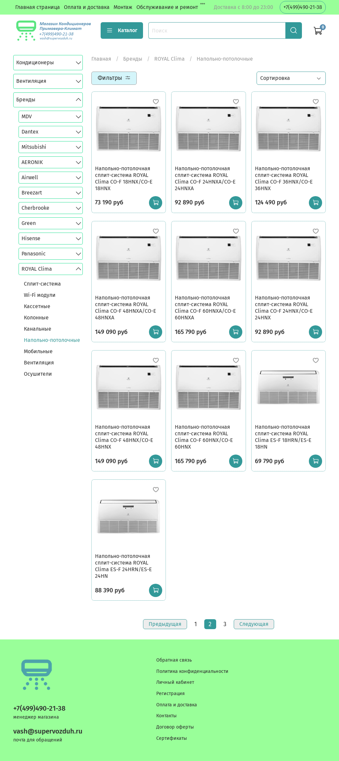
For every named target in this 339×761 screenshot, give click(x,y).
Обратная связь (174, 660)
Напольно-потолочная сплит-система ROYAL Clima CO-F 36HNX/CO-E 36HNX (284, 178)
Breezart (32, 193)
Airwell (30, 177)
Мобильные (38, 351)
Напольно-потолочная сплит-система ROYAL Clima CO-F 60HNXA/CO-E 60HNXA (205, 308)
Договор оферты (175, 727)
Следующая (253, 624)
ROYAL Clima (169, 59)
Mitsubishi (34, 147)
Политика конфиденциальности (192, 671)
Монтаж (123, 7)
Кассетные (37, 306)
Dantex (30, 132)
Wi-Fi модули (40, 295)
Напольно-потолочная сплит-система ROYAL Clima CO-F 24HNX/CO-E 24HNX (284, 308)
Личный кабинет (175, 682)
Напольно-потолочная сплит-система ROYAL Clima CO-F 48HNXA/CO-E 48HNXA (125, 308)
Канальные (37, 329)
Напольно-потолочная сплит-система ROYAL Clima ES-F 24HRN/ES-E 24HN (123, 566)
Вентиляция (31, 81)
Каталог (121, 30)
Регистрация (170, 693)
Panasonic (34, 253)
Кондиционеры (35, 62)
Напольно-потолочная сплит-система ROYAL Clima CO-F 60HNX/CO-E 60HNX (204, 437)
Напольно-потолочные (52, 340)
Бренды (132, 59)
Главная (101, 59)
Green (29, 223)
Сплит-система (42, 284)
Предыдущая (165, 624)
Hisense (31, 238)
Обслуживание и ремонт (167, 7)
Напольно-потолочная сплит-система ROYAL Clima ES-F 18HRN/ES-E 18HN (283, 437)
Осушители (38, 374)
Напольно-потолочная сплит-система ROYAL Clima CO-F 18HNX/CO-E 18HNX (124, 178)
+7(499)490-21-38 (302, 7)
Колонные (36, 317)
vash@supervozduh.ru (47, 731)
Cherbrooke (35, 208)
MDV (27, 116)
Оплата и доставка (87, 7)
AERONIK (32, 162)
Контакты (166, 716)
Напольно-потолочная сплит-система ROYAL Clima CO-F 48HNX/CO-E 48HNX (124, 437)
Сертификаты (171, 738)
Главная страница (37, 7)
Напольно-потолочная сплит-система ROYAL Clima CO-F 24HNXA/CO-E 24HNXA (205, 178)
